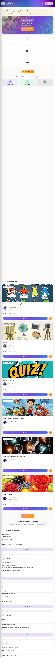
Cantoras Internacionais (7, 539)
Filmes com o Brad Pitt (7, 601)
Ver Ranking (27, 71)
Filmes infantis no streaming (8, 593)
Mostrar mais (27, 515)
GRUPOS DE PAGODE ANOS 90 (8, 650)
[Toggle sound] (42, 3)
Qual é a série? (5, 596)
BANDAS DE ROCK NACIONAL (8, 653)
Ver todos (27, 549)
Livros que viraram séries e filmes (9, 598)
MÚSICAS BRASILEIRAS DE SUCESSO (10, 647)
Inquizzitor (30, 25)
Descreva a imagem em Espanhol (9, 624)
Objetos (3, 619)
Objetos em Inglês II (6, 622)
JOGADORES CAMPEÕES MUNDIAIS (9, 565)
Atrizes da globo (5, 534)
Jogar (25, 318)
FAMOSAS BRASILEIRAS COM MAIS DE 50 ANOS (12, 544)
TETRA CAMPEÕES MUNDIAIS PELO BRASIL (11, 570)
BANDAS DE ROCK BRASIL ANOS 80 (9, 655)
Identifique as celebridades (8, 542)
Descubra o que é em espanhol (8, 629)
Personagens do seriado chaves (9, 591)
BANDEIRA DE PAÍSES (6, 536)
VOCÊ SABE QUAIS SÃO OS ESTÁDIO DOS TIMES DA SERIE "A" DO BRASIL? (17, 567)
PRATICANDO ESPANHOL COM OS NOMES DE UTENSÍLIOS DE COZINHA (17, 627)
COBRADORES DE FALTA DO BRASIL (9, 573)
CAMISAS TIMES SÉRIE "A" (7, 562)
